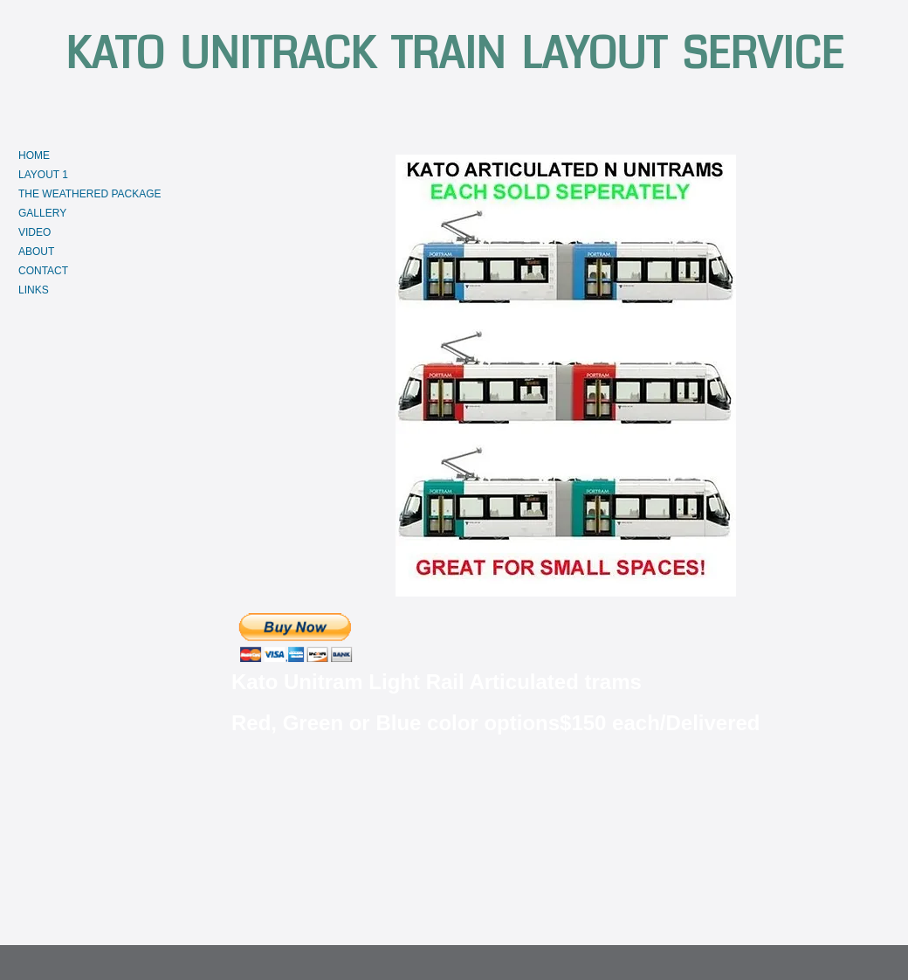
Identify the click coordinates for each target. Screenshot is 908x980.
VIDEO (34, 232)
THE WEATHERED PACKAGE (90, 194)
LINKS (33, 290)
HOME (34, 155)
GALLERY (42, 213)
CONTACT (43, 271)
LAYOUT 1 (43, 175)
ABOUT (36, 251)
